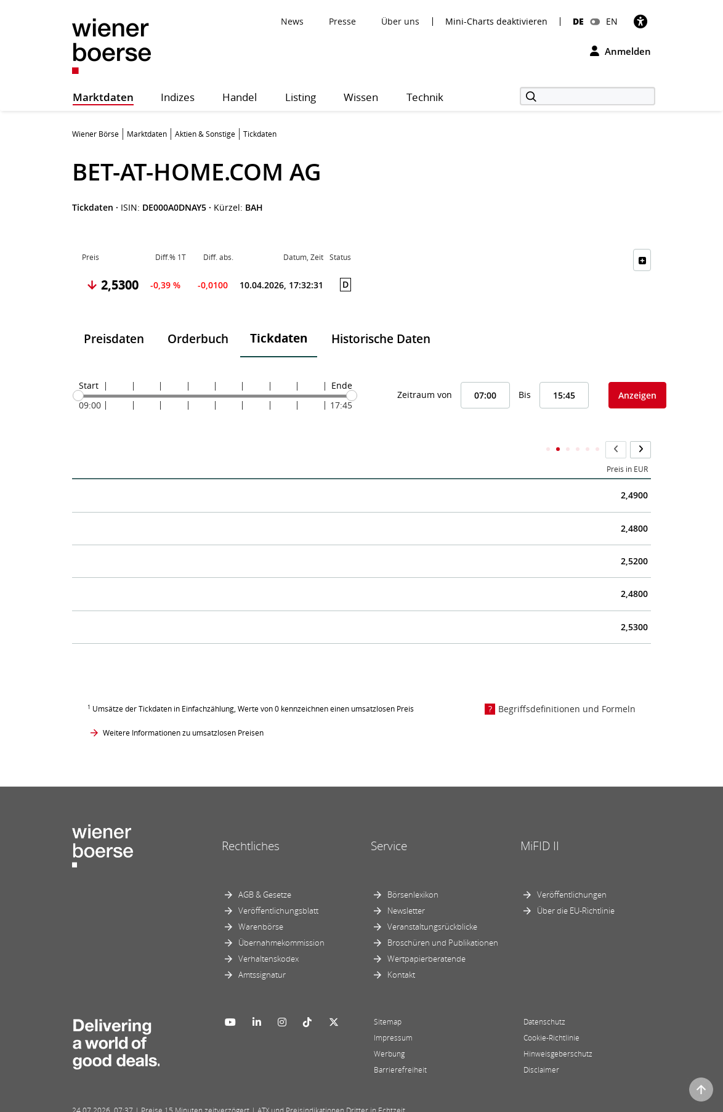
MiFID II (539, 821)
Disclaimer (541, 1045)
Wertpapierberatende (426, 934)
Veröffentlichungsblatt (278, 885)
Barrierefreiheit (400, 1045)
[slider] (78, 395)
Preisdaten (114, 339)
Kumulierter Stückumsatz (476, 445)
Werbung (389, 1029)
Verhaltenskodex (268, 934)
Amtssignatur (262, 950)
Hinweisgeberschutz (557, 1029)
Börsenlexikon (412, 869)
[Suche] (587, 96)
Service (389, 821)
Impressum (393, 1013)
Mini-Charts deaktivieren (496, 21)
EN (612, 21)
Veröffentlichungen (572, 869)
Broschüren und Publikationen (442, 917)
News (292, 21)
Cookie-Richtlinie (551, 1013)
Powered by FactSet (181, 1101)
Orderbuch (198, 339)
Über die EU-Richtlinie (576, 885)
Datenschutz (544, 997)
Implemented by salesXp (253, 1101)
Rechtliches (251, 821)
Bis (525, 394)
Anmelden (620, 51)
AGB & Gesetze (264, 869)
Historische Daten (380, 339)
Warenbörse (260, 901)
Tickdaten (278, 338)
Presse (342, 21)
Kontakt (401, 950)
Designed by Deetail (327, 1101)
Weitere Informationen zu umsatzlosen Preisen (183, 708)
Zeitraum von (424, 394)
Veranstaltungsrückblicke (432, 901)
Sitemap (388, 997)
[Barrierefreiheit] (640, 21)
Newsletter (406, 885)
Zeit (88, 445)
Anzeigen (637, 395)
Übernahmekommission (281, 917)
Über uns (400, 21)
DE (578, 21)
